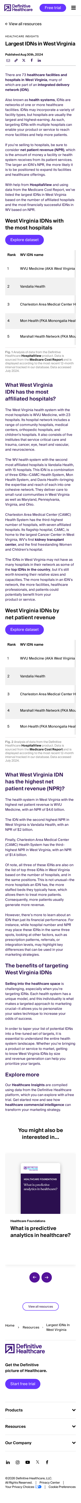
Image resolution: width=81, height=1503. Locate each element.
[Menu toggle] (73, 8)
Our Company (18, 1443)
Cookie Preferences (62, 1487)
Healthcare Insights (28, 1085)
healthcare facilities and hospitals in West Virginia (36, 77)
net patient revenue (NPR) (42, 150)
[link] (16, 60)
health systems (42, 100)
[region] (40, 297)
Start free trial (22, 1384)
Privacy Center (50, 1483)
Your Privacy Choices (19, 1487)
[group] (40, 1206)
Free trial (53, 8)
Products (14, 1410)
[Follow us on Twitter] (37, 1462)
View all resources (25, 24)
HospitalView (41, 185)
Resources (31, 1327)
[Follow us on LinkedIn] (8, 1462)
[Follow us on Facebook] (47, 1462)
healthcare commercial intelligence (34, 1105)
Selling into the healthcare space (32, 984)
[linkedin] (39, 60)
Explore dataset (24, 240)
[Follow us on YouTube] (28, 1462)
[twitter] (23, 60)
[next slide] (46, 1277)
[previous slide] (34, 1277)
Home (9, 1325)
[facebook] (31, 60)
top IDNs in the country (30, 570)
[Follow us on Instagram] (17, 1462)
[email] (8, 60)
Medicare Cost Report (46, 359)
